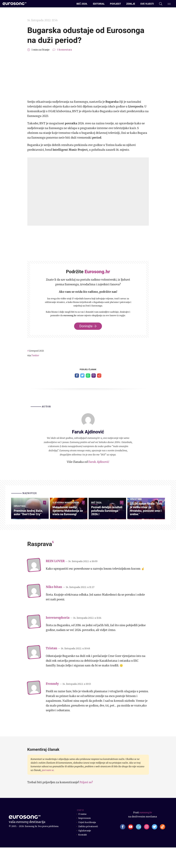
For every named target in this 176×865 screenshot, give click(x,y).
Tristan (51, 666)
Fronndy (52, 701)
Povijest (115, 3)
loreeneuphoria (57, 635)
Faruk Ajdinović (98, 463)
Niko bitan (54, 604)
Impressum (85, 835)
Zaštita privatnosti (89, 843)
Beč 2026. (82, 3)
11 (122, 504)
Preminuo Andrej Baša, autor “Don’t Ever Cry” (26, 528)
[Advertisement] (88, 75)
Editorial (99, 3)
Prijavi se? (86, 799)
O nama (82, 831)
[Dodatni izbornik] (169, 4)
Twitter (35, 355)
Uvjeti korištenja (88, 839)
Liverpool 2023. (38, 350)
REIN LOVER (55, 578)
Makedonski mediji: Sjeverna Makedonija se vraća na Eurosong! (68, 528)
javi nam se (48, 787)
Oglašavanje (85, 848)
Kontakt (83, 852)
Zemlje (130, 3)
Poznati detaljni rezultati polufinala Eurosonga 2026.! (104, 528)
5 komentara (64, 49)
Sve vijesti (147, 3)
